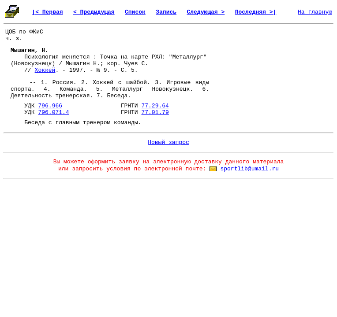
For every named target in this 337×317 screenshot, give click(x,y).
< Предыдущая (94, 12)
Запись (166, 12)
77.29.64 (154, 106)
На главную (315, 12)
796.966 (50, 106)
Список (135, 12)
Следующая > (206, 12)
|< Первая (47, 12)
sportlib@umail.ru (249, 169)
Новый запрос (168, 142)
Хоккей (45, 70)
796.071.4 (53, 112)
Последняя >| (256, 12)
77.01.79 (154, 112)
